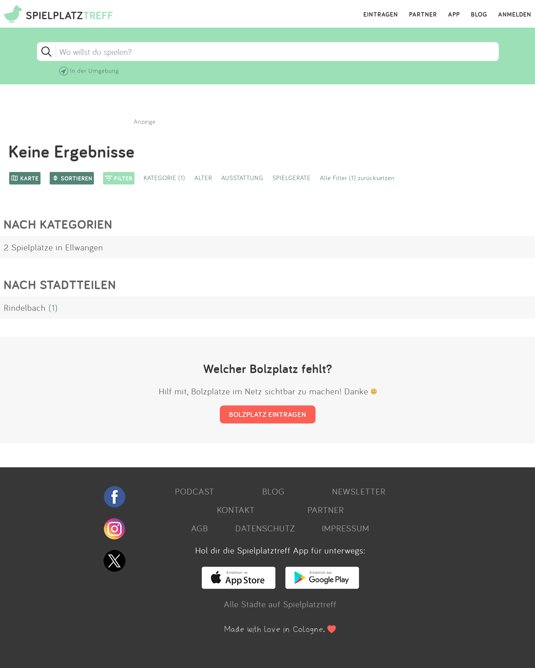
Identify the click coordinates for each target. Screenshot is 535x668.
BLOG (479, 15)
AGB (199, 528)
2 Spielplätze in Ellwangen (53, 247)
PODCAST (194, 491)
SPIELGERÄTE (291, 177)
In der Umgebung (94, 70)
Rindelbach (25, 307)
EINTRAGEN (380, 15)
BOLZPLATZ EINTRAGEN (267, 414)
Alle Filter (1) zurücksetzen (357, 177)
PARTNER (423, 15)
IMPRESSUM (345, 528)
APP (454, 15)
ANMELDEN (514, 15)
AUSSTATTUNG (242, 177)
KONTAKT (236, 509)
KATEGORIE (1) (164, 177)
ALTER (203, 177)
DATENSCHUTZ (265, 528)
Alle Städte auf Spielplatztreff (280, 603)
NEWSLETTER (359, 491)
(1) (53, 307)
